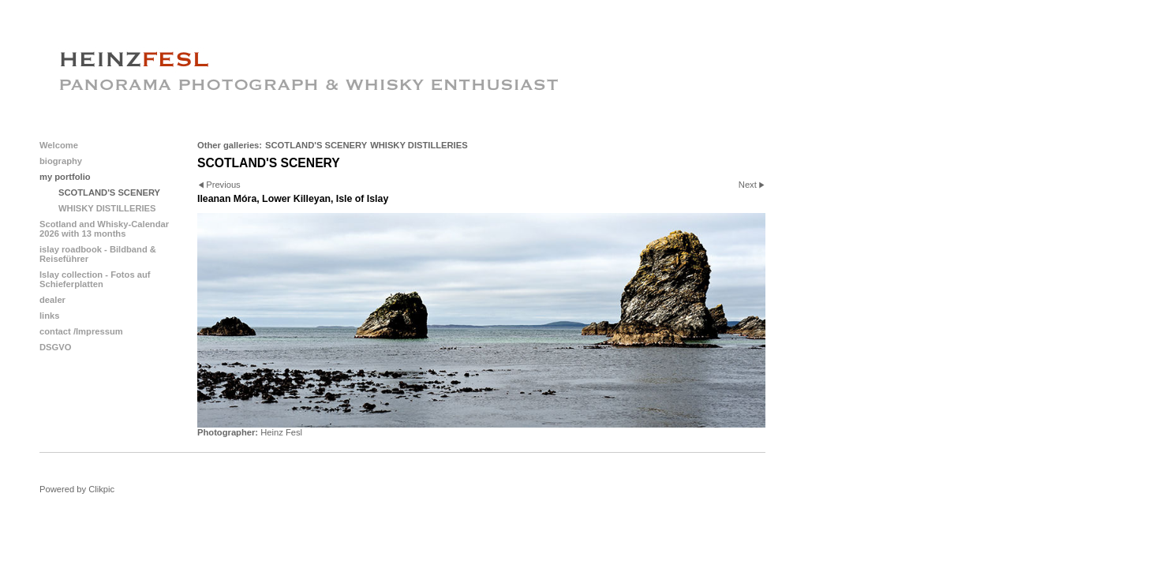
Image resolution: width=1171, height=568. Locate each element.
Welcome (58, 145)
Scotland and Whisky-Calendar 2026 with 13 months (104, 228)
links (49, 315)
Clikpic (101, 489)
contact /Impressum (81, 331)
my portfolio (65, 176)
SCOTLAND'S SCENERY (316, 145)
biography (60, 161)
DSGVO (55, 347)
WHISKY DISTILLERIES (419, 145)
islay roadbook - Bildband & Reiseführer (97, 254)
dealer (52, 300)
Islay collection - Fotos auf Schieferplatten (95, 279)
